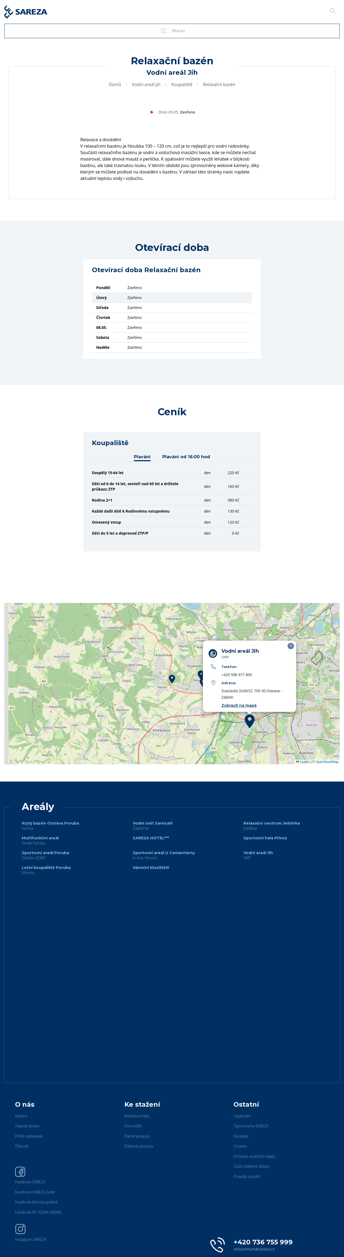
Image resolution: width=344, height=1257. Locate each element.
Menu (172, 31)
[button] (172, 679)
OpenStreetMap (327, 762)
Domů (115, 84)
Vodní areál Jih (146, 84)
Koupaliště (181, 84)
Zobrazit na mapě (239, 705)
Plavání (142, 456)
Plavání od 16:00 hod (186, 456)
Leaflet (303, 762)
